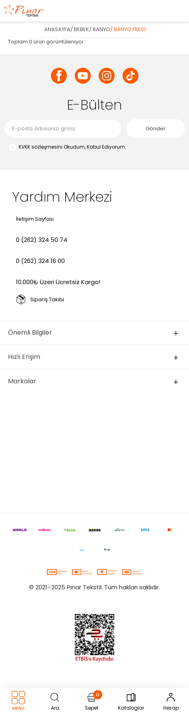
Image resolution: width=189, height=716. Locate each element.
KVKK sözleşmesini (40, 146)
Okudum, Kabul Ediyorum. (67, 147)
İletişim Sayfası (35, 219)
